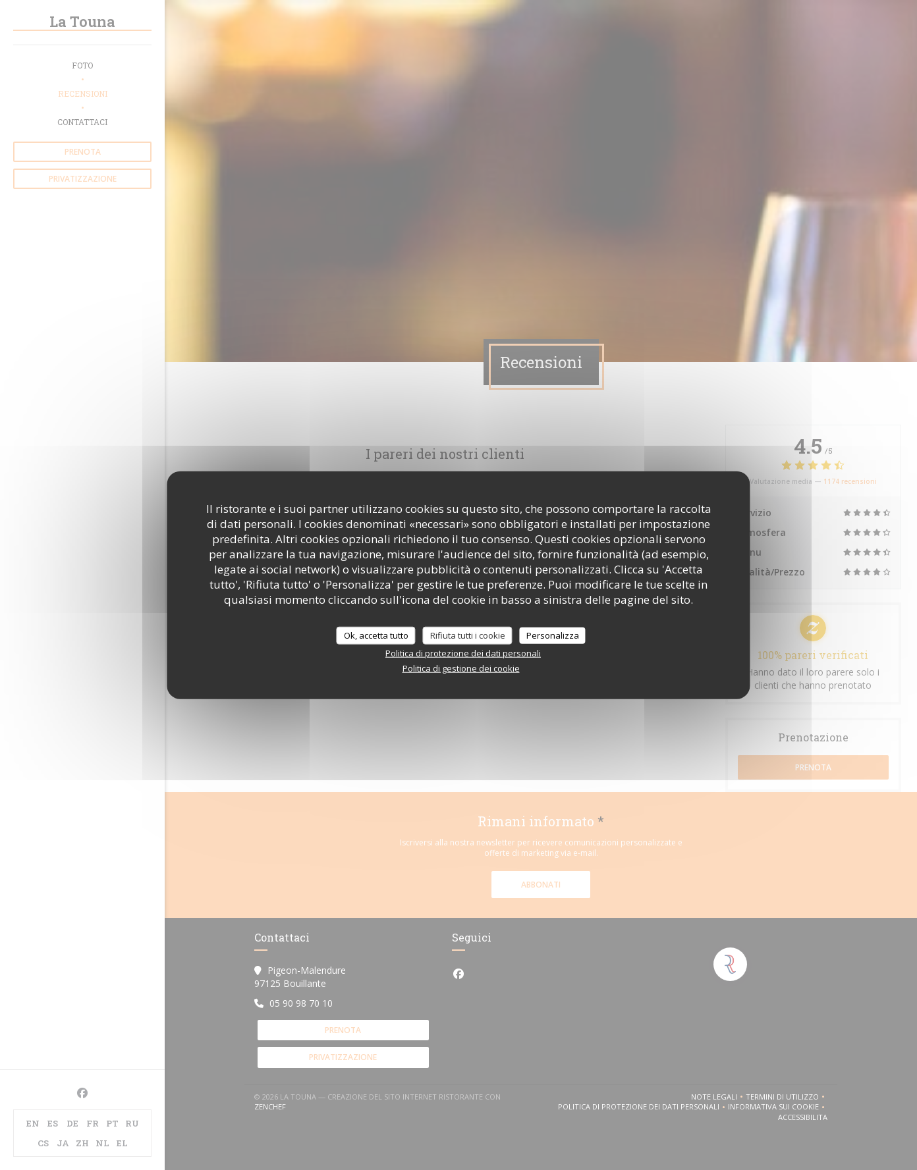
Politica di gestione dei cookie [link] (461, 668)
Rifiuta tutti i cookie (467, 635)
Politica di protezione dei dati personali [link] (463, 653)
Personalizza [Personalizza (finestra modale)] (552, 635)
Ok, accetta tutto (376, 635)
